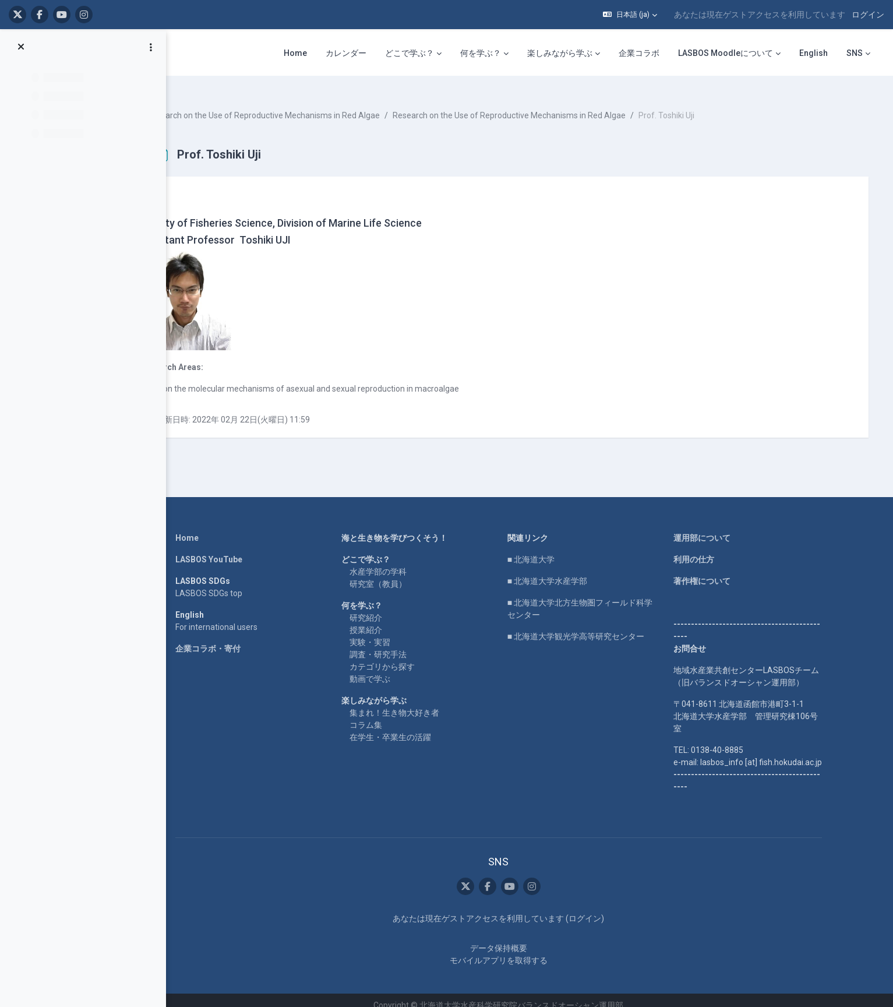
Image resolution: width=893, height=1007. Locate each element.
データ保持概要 (520, 937)
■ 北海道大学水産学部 (569, 571)
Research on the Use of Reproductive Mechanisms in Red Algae (315, 105)
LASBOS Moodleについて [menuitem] (725, 53)
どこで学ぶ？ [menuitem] (409, 53)
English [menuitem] (813, 53)
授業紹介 (387, 620)
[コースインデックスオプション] (150, 47)
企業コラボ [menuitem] (639, 53)
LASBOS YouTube (230, 549)
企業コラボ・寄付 (229, 638)
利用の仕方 (715, 549)
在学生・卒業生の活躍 (412, 727)
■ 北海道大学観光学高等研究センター (597, 626)
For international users (238, 617)
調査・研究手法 (399, 644)
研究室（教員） (399, 574)
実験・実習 (391, 632)
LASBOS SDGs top (230, 583)
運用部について (723, 528)
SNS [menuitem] (854, 53)
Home (208, 528)
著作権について (723, 571)
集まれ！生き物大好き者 (416, 702)
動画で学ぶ (391, 669)
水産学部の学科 (399, 561)
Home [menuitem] (295, 53)
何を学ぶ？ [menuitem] (480, 53)
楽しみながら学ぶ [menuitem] (559, 53)
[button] (630, 14)
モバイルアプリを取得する (520, 950)
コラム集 (387, 715)
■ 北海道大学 (552, 549)
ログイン (868, 14)
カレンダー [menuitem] (346, 53)
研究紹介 (387, 607)
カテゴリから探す (403, 656)
